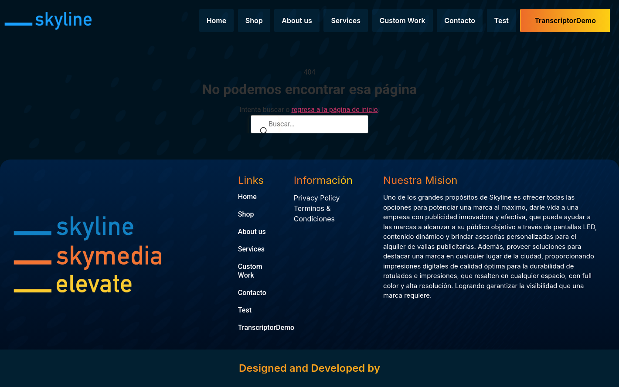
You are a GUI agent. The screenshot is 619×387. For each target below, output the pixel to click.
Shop (254, 20)
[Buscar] (264, 132)
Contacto (459, 20)
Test (501, 20)
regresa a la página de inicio (334, 109)
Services (346, 20)
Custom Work (402, 20)
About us (297, 20)
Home (217, 20)
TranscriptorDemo (565, 20)
